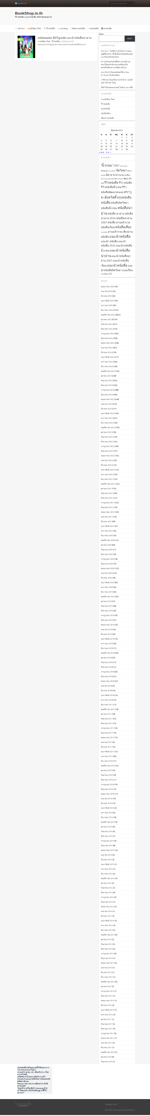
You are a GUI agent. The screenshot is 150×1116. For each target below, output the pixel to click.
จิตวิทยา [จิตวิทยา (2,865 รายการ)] (121, 170)
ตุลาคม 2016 (106, 770)
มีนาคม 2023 (106, 408)
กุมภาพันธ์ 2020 (107, 582)
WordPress (130, 1109)
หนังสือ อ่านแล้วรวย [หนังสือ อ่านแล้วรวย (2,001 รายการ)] (118, 222)
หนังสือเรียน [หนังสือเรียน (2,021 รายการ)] (108, 227)
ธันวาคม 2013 (107, 930)
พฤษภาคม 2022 (107, 455)
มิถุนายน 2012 (107, 995)
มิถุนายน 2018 (107, 676)
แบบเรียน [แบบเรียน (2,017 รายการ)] (127, 270)
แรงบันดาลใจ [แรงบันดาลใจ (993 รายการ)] (106, 273)
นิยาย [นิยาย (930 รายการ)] (129, 170)
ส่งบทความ (21, 3)
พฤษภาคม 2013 (107, 962)
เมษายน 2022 (106, 460)
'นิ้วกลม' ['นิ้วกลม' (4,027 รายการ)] (107, 165)
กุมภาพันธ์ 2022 (107, 469)
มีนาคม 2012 (106, 1005)
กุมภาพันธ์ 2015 (107, 864)
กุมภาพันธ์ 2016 (107, 807)
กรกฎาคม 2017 (107, 728)
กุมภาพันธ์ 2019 (107, 638)
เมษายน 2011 (106, 1042)
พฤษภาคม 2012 (107, 1000)
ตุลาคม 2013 (106, 939)
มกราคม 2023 (107, 418)
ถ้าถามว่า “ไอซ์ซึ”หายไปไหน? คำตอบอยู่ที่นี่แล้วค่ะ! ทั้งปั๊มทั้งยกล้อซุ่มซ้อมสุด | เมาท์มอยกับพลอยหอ (117, 54)
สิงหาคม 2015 (107, 836)
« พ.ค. (101, 152)
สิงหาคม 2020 (107, 554)
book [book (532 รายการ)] (121, 166)
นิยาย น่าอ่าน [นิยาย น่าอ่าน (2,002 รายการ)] (113, 175)
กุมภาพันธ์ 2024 (107, 357)
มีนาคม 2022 (106, 465)
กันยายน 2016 (106, 775)
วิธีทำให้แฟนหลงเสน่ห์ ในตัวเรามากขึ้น (117, 87)
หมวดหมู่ (63, 28)
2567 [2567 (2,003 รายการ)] (116, 166)
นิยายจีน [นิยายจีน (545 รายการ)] (103, 175)
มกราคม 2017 (107, 756)
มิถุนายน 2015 (107, 845)
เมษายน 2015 (106, 854)
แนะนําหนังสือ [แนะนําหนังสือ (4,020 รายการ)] (117, 265)
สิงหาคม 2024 (107, 328)
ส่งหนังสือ (106, 28)
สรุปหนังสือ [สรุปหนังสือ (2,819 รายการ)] (124, 197)
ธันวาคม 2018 (107, 648)
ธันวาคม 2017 (107, 704)
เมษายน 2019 (106, 629)
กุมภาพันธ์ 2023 (107, 413)
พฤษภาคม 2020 (107, 568)
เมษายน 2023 (106, 404)
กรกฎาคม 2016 (107, 784)
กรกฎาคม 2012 (107, 991)
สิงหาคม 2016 (107, 779)
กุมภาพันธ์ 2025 (107, 300)
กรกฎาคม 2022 (107, 446)
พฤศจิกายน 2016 (108, 765)
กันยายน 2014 (106, 887)
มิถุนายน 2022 (107, 451)
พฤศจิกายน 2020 (108, 540)
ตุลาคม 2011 (106, 1019)
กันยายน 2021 (106, 493)
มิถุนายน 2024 (107, 338)
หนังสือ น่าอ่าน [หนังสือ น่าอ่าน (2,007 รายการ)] (116, 214)
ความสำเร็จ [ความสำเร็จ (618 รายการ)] (112, 171)
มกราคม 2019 (107, 643)
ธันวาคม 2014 (107, 873)
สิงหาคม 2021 (107, 497)
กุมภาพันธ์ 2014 (107, 920)
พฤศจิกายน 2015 (108, 822)
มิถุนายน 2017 (107, 732)
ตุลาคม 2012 (106, 986)
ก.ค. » (108, 152)
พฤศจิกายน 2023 (108, 371)
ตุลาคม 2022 (106, 432)
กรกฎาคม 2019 (107, 615)
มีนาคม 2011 (106, 1047)
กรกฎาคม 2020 (107, 559)
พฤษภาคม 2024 (107, 342)
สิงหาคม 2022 (107, 441)
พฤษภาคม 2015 (107, 850)
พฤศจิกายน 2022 (108, 427)
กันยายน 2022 (106, 436)
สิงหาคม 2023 (107, 385)
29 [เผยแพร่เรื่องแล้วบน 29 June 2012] (122, 149)
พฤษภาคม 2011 (107, 1038)
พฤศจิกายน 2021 (108, 483)
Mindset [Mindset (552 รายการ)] (125, 166)
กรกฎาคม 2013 (107, 953)
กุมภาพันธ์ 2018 (107, 695)
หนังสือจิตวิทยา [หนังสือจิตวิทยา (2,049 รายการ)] (120, 203)
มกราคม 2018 (107, 699)
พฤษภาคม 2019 (107, 624)
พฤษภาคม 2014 (107, 906)
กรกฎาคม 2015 (107, 840)
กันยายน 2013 (106, 944)
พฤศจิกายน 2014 (108, 878)
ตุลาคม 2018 (106, 657)
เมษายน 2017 (106, 742)
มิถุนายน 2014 (107, 901)
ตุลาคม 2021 (106, 488)
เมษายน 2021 (106, 516)
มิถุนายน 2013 (107, 958)
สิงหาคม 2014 (107, 892)
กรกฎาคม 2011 (107, 1033)
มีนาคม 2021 (106, 521)
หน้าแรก (20, 28)
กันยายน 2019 (106, 605)
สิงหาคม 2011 (107, 1028)
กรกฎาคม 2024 (107, 333)
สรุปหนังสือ (93, 28)
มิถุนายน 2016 (107, 789)
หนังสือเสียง (106, 113)
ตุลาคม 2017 (106, 714)
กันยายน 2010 (106, 1061)
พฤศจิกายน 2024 (108, 314)
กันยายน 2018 (106, 662)
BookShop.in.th (29, 13)
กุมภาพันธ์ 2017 (107, 751)
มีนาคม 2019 (106, 634)
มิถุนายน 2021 (107, 507)
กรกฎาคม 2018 (107, 671)
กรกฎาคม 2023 (107, 389)
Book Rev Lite (110, 1109)
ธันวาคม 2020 (107, 535)
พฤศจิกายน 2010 (108, 1052)
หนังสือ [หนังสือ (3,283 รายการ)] (105, 202)
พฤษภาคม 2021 (107, 512)
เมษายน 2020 (106, 573)
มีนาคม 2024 (106, 352)
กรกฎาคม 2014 (107, 897)
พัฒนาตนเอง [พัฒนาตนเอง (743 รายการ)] (118, 179)
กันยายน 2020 (106, 549)
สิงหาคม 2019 (107, 610)
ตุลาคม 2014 (106, 883)
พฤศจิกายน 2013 (108, 934)
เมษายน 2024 (106, 347)
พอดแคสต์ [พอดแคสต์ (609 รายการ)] (110, 179)
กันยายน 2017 (106, 718)
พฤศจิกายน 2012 (108, 981)
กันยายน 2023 (106, 380)
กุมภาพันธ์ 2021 (107, 526)
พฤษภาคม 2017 (107, 737)
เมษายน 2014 (106, 911)
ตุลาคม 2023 (106, 375)
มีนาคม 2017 (106, 746)
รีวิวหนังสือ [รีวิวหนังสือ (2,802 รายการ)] (111, 182)
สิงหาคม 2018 (107, 667)
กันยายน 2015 (106, 831)
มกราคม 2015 (107, 869)
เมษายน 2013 (106, 967)
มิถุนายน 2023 (107, 394)
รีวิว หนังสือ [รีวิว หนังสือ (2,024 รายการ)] (125, 183)
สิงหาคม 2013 (107, 948)
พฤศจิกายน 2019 (108, 596)
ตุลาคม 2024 (106, 319)
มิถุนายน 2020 (107, 563)
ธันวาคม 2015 (107, 817)
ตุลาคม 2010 (106, 1056)
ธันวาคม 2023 (107, 366)
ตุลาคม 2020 (106, 544)
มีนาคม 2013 (106, 972)
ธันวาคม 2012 (107, 977)
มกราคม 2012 (107, 1014)
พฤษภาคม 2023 (107, 399)
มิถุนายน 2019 (107, 620)
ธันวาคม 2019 (107, 591)
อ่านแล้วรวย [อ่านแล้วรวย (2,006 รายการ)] (115, 232)
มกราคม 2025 (107, 305)
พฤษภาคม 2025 (107, 286)
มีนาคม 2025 (106, 295)
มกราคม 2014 (107, 925)
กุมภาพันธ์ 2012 (107, 1009)
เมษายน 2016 (106, 798)
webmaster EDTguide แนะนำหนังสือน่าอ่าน (65, 37)
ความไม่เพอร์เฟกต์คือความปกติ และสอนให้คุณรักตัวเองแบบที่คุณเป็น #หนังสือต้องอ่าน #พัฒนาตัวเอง (116, 64)
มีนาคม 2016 (106, 803)
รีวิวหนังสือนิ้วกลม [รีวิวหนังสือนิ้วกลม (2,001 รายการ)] (111, 187)
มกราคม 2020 (107, 587)
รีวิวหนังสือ (49, 28)
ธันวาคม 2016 (107, 761)
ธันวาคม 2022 (107, 422)
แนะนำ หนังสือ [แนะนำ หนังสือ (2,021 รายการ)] (109, 241)
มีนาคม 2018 (106, 690)
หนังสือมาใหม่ (34, 28)
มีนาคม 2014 (106, 915)
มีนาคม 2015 (106, 859)
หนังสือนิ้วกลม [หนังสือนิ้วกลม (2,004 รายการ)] (109, 208)
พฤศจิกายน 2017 (108, 709)
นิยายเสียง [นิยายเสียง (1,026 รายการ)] (125, 175)
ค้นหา (101, 34)
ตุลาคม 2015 (106, 826)
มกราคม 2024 (107, 361)
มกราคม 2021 (107, 530)
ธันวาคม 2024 (107, 310)
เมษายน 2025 (106, 291)
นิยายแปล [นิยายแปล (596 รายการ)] (104, 179)
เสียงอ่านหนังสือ (77, 28)
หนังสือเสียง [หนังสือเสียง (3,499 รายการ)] (123, 227)
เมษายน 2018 (106, 685)
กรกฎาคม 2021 (107, 502)
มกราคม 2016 (107, 812)
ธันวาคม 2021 (107, 479)
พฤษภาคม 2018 (107, 681)
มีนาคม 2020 (106, 577)
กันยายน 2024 (106, 324)
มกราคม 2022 (107, 474)
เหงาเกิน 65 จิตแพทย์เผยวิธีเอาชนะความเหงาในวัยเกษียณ (115, 73)
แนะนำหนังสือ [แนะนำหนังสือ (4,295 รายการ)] (119, 236)
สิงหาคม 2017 (107, 723)
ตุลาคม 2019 (106, 601)
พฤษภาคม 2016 (107, 793)
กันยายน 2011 (106, 1024)
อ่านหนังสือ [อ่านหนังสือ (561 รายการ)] (104, 232)
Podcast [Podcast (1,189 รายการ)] (104, 170)
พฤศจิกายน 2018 (108, 652)
